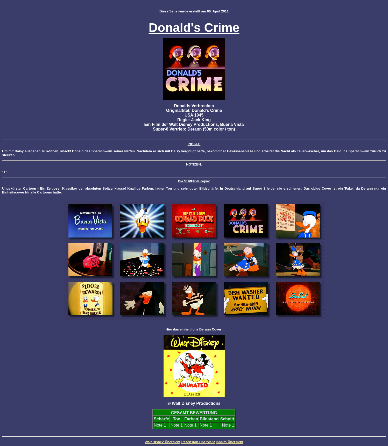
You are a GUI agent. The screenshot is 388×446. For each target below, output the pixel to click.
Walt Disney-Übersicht (162, 442)
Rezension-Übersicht (198, 442)
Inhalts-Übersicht (229, 442)
